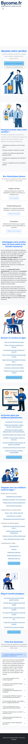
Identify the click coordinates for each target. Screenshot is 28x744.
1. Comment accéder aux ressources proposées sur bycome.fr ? (12, 655)
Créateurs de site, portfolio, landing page (14, 536)
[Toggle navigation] (3, 8)
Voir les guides (14, 198)
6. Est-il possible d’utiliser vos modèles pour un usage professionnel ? (13, 701)
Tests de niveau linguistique (14, 506)
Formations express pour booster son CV (14, 435)
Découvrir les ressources (14, 63)
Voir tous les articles (14, 632)
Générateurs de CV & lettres (14, 496)
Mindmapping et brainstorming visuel (14, 519)
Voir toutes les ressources (14, 377)
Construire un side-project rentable (14, 368)
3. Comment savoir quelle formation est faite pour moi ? (12, 684)
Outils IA (14, 549)
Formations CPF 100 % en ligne (14, 422)
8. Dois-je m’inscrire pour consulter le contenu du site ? (12, 712)
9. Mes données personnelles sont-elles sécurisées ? (12, 717)
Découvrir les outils (14, 213)
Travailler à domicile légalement (14, 365)
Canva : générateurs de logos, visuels (14, 539)
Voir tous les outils (14, 563)
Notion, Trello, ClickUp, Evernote (14, 513)
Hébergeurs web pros (14, 558)
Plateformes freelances (14, 552)
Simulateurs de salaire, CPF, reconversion (14, 499)
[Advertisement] (14, 28)
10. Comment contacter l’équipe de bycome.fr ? (12, 723)
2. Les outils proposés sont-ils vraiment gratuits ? (10, 679)
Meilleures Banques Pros (14, 555)
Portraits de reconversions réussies (14, 627)
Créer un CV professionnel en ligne (14, 342)
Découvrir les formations (14, 457)
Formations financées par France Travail (14, 447)
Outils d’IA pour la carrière (14, 516)
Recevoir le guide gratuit (14, 67)
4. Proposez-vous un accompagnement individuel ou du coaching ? (12, 690)
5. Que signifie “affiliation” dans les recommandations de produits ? (12, 696)
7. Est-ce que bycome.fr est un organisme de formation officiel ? (11, 707)
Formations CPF (14, 546)
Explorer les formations (14, 231)
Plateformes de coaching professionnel (14, 502)
